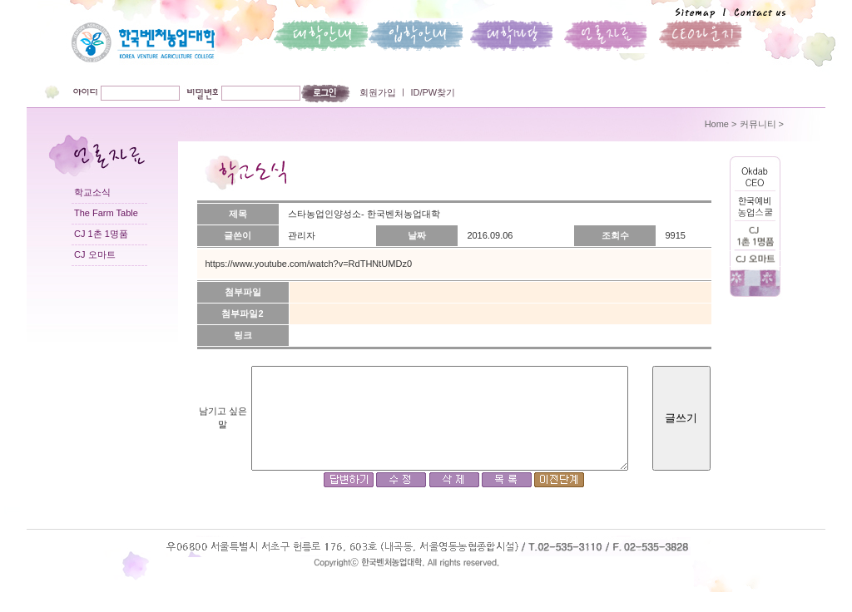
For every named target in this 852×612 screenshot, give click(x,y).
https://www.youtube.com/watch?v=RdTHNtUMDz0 (309, 264)
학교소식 (92, 192)
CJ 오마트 (95, 254)
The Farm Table (106, 213)
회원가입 (377, 92)
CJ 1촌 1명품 (101, 234)
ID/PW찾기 (431, 92)
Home (717, 124)
